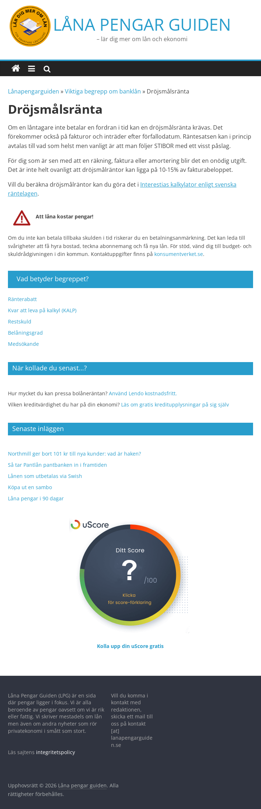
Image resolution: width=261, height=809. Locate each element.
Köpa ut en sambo (30, 479)
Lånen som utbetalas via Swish (45, 468)
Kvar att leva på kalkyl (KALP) (42, 302)
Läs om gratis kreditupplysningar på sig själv (175, 396)
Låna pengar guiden (97, 20)
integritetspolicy (55, 744)
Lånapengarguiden (33, 84)
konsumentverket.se (178, 246)
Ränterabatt (22, 291)
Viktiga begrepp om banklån (103, 84)
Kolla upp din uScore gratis (130, 638)
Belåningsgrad (25, 325)
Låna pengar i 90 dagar (36, 490)
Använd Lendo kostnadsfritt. (143, 385)
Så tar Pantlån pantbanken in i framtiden (57, 457)
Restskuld (19, 313)
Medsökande (23, 336)
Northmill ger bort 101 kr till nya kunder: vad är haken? (74, 446)
